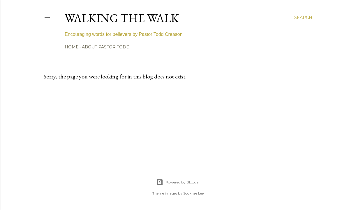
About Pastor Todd (106, 47)
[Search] (303, 17)
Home (72, 47)
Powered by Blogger (178, 182)
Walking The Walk (122, 18)
